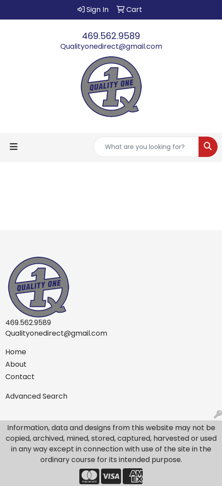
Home (15, 352)
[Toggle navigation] (13, 147)
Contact (20, 377)
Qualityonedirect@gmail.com (111, 46)
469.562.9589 (111, 36)
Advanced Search (36, 396)
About (16, 364)
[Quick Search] (146, 147)
